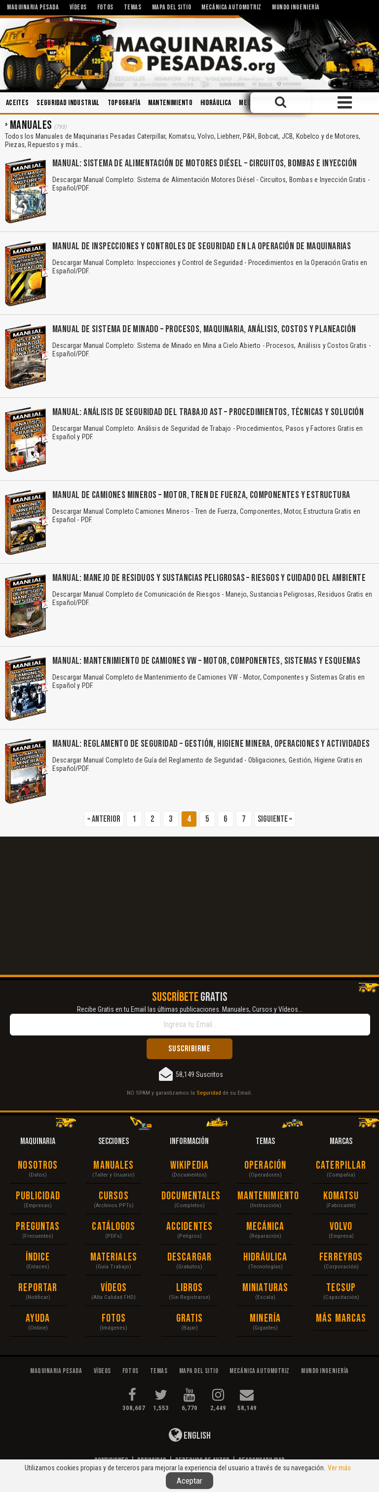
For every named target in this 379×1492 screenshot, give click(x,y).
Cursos (114, 1196)
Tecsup (341, 1288)
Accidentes (189, 1226)
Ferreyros (341, 1257)
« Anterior (103, 819)
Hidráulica (215, 103)
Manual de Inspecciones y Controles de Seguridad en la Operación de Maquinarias (201, 246)
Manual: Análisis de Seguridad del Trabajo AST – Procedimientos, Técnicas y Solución (208, 412)
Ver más (339, 1468)
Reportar (37, 1288)
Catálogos (113, 1226)
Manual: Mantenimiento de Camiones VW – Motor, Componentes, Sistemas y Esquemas (206, 661)
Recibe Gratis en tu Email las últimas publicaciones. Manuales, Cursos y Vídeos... (190, 1009)
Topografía (124, 103)
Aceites (17, 103)
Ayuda (38, 1318)
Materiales (113, 1257)
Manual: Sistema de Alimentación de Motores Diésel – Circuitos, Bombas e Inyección (204, 163)
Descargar (189, 1257)
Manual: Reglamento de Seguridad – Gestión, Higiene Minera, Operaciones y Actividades (211, 744)
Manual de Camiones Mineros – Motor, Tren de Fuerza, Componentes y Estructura (201, 495)
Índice (38, 1257)
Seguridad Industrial (68, 103)
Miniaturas (265, 1288)
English (190, 1435)
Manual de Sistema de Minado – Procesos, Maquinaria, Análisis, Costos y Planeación (204, 329)
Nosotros (38, 1165)
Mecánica (265, 1226)
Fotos (114, 1318)
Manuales (113, 1165)
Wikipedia (189, 1165)
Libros (189, 1288)
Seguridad (208, 1092)
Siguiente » (275, 819)
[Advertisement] (189, 906)
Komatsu (341, 1196)
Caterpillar (341, 1165)
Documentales (189, 1196)
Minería (265, 1318)
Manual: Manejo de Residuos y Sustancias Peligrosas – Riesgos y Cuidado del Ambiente (209, 578)
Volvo (341, 1226)
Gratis (189, 1318)
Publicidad (38, 1196)
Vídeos (114, 1288)
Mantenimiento (170, 103)
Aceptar (189, 1481)
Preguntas (38, 1226)
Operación (265, 1165)
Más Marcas (341, 1318)
